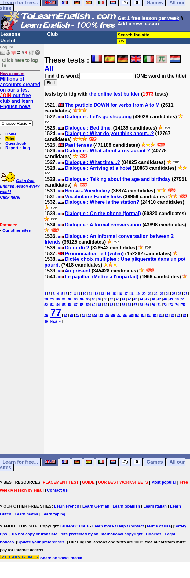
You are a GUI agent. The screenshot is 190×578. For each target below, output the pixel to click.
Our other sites (16, 230)
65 (123, 304)
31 (64, 299)
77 (55, 312)
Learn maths (26, 514)
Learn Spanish (126, 506)
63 (111, 304)
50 (177, 299)
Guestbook (15, 143)
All (49, 68)
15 (114, 293)
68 (141, 304)
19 (138, 293)
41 (123, 299)
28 (46, 299)
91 (142, 315)
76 (46, 315)
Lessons (10, 34)
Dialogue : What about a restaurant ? (107, 150)
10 (84, 293)
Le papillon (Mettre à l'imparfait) (101, 276)
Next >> (55, 321)
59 (88, 304)
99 (46, 321)
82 (89, 315)
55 (64, 304)
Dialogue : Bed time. (88, 128)
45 (147, 299)
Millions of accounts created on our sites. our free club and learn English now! (20, 92)
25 (173, 293)
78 (65, 315)
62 (105, 304)
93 (154, 315)
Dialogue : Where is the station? (102, 202)
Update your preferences (40, 542)
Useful (7, 40)
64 (117, 304)
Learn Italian (155, 506)
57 (76, 304)
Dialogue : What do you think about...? (109, 133)
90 (137, 315)
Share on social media (61, 558)
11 (90, 293)
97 (178, 315)
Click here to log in (20, 62)
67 (135, 304)
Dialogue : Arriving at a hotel (98, 168)
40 (117, 299)
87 (119, 315)
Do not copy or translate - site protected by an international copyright (77, 534)
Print (10, 138)
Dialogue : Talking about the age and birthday (117, 179)
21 (150, 293)
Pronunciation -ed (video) (94, 253)
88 (125, 315)
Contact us (57, 490)
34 (81, 299)
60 (93, 304)
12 (96, 293)
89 (131, 315)
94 (161, 315)
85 (107, 315)
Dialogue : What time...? (92, 162)
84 (101, 315)
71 (159, 304)
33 (76, 299)
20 (143, 293)
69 (147, 304)
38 (105, 299)
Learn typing (53, 514)
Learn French (66, 506)
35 (88, 299)
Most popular (163, 482)
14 (108, 293)
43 (135, 299)
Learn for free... (20, 462)
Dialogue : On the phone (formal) (103, 213)
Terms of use (158, 526)
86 (113, 315)
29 (52, 299)
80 (77, 315)
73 (171, 304)
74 (177, 304)
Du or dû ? (77, 247)
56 (69, 304)
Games (155, 462)
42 (129, 299)
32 (69, 299)
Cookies (154, 534)
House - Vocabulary (87, 190)
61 (99, 304)
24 (167, 293)
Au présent (77, 270)
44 (141, 299)
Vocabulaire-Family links (93, 196)
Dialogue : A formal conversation (103, 224)
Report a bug (17, 148)
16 (120, 293)
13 (102, 293)
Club (52, 34)
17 (126, 293)
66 (129, 304)
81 (83, 315)
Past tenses (78, 145)
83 (95, 315)
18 (132, 293)
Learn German (95, 506)
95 (166, 315)
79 (71, 315)
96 (172, 315)
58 (81, 304)
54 (58, 304)
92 (149, 315)
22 (155, 293)
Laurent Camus (74, 526)
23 (161, 293)
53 (52, 304)
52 (46, 304)
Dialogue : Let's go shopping (98, 116)
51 (183, 299)
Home (10, 134)
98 (184, 315)
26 (179, 293)
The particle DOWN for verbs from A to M (112, 105)
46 (153, 299)
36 (93, 299)
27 (185, 293)
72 (165, 304)
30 (58, 299)
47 (159, 299)
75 (183, 304)
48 (165, 299)
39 (111, 299)
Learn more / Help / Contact (118, 526)
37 (99, 299)
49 (171, 299)
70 (153, 304)
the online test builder (114, 94)
